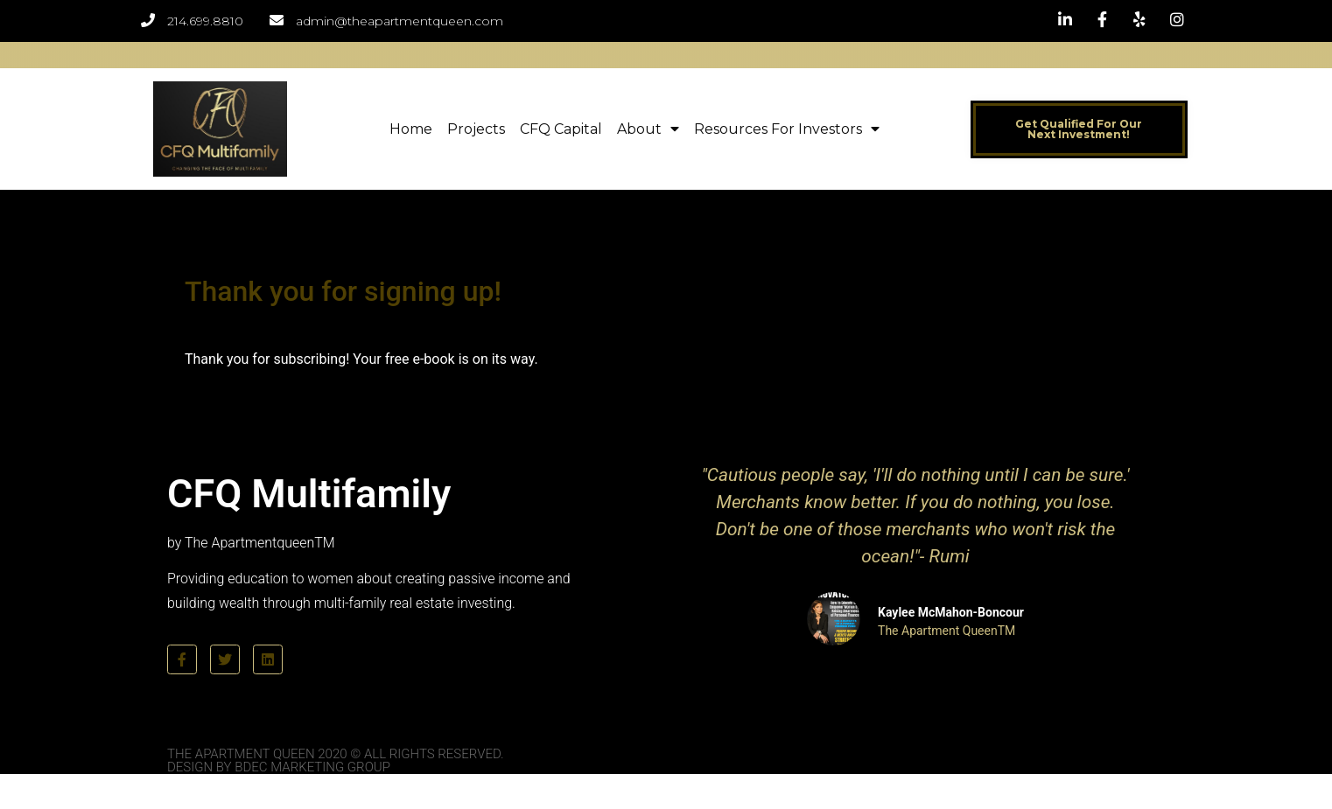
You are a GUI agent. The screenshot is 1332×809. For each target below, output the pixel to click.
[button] (1079, 129)
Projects (476, 129)
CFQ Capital (561, 129)
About (648, 129)
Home (410, 129)
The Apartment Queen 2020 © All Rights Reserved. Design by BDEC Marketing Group (335, 760)
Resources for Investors (787, 129)
